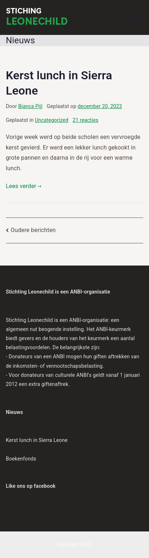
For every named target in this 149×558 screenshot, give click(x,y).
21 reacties (85, 120)
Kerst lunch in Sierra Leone (37, 440)
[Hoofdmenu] (137, 17)
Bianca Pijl (30, 106)
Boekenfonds (21, 459)
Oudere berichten (33, 230)
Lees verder (23, 186)
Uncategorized (51, 120)
